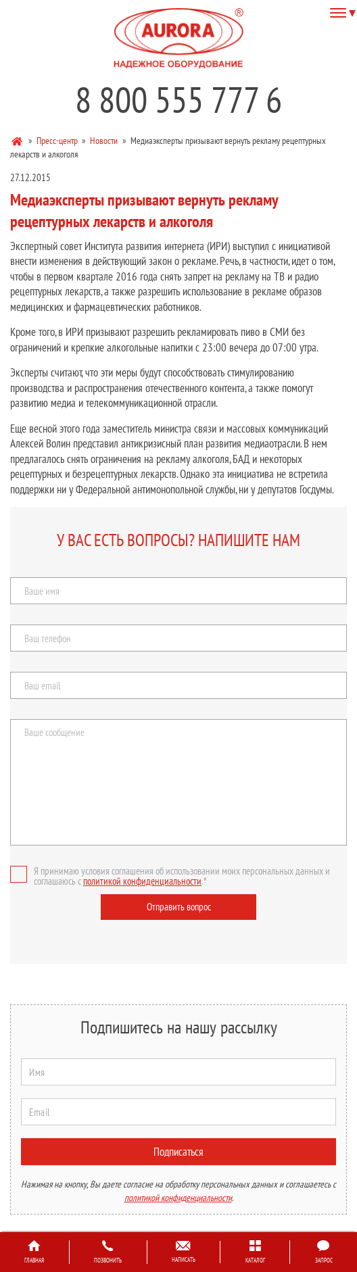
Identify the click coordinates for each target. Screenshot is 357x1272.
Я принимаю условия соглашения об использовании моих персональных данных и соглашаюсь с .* (170, 876)
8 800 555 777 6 (178, 99)
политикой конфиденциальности (142, 881)
